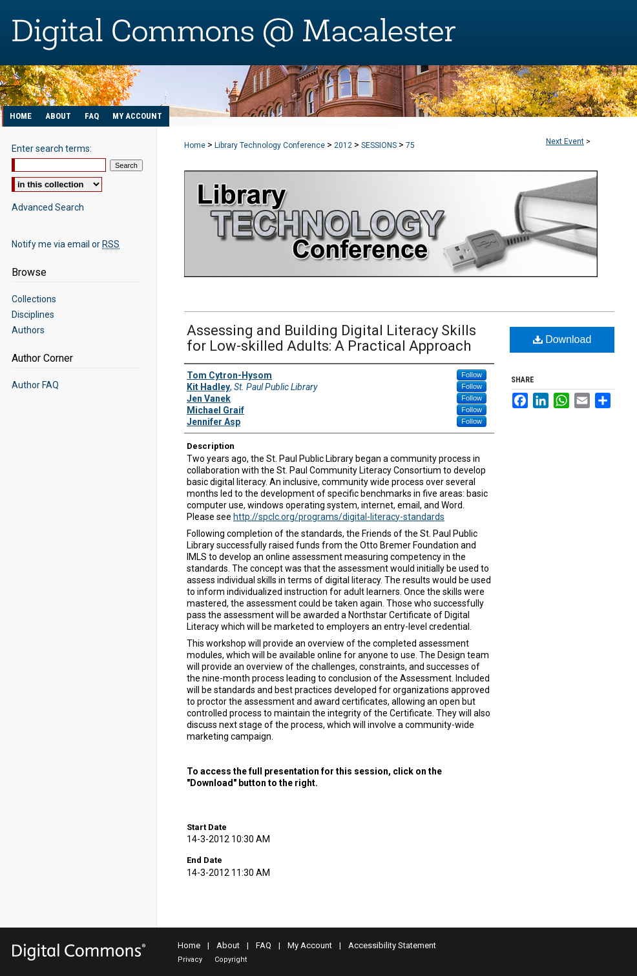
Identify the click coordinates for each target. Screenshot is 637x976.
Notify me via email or (66, 244)
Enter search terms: (52, 148)
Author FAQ (35, 385)
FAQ (263, 945)
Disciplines (33, 314)
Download (562, 339)
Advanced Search (48, 207)
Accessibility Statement (392, 945)
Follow (471, 375)
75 (410, 145)
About (228, 945)
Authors (28, 330)
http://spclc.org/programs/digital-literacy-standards (338, 517)
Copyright (230, 959)
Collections (34, 299)
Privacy (190, 959)
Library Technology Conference (270, 145)
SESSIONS (380, 145)
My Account (309, 945)
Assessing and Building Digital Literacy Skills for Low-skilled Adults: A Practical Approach (331, 338)
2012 (344, 145)
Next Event (565, 141)
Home (194, 145)
